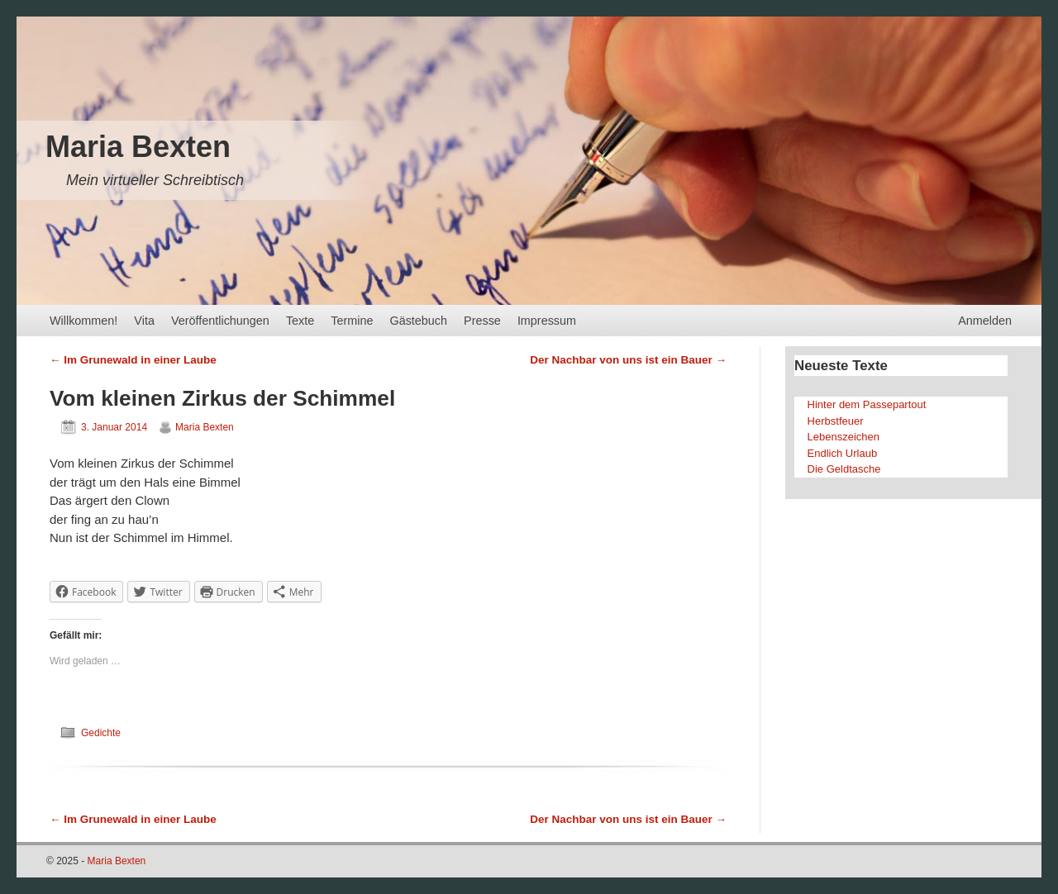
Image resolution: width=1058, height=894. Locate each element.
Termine (352, 320)
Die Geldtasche (844, 469)
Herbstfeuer (836, 421)
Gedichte (101, 733)
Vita (144, 320)
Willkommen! (83, 320)
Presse (482, 320)
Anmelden (985, 320)
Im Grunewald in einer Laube (133, 360)
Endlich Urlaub (843, 453)
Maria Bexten (138, 147)
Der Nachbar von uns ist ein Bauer (628, 360)
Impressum (546, 320)
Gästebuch (418, 320)
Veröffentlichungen (220, 320)
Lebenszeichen (843, 436)
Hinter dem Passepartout (867, 404)
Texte (300, 320)
